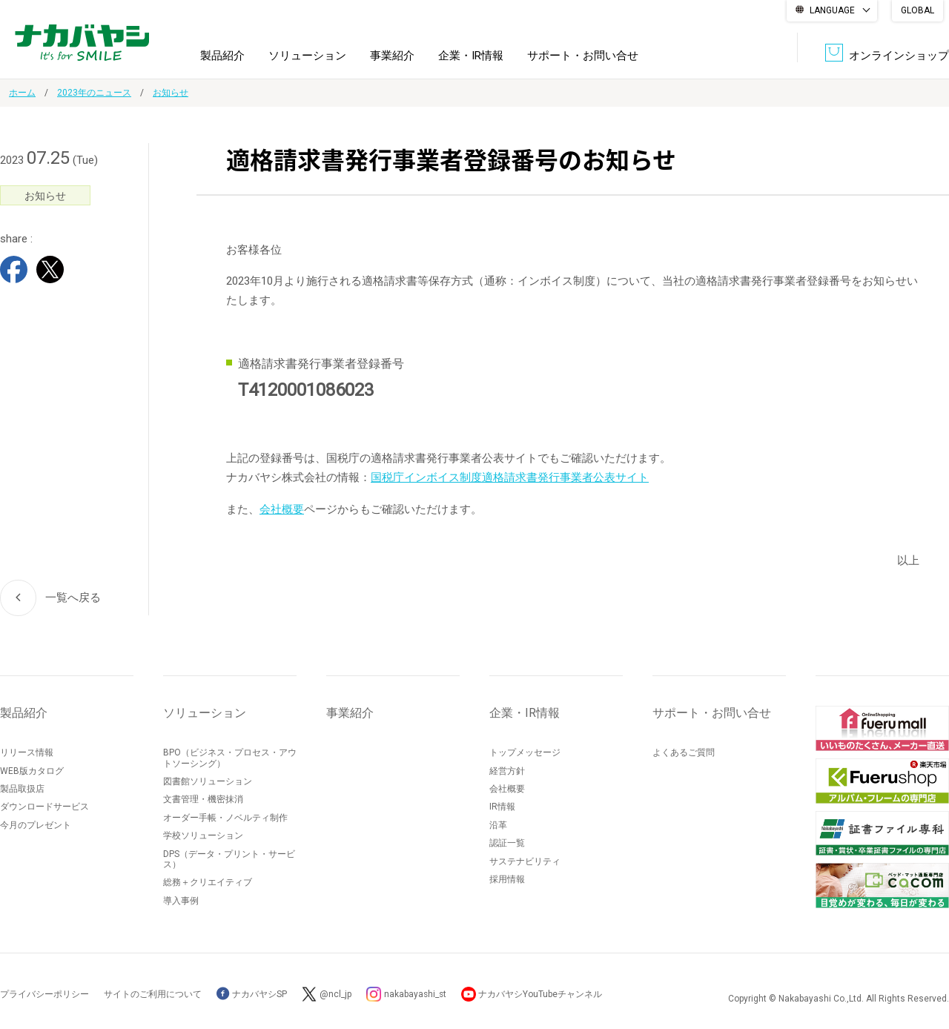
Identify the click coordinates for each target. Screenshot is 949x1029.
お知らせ (170, 92)
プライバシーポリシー (44, 993)
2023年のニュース (94, 92)
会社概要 (281, 508)
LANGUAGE (832, 10)
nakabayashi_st (416, 993)
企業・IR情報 (470, 55)
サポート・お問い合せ (582, 55)
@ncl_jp (335, 993)
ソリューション (307, 55)
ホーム (22, 92)
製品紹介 (222, 55)
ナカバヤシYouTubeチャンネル (542, 993)
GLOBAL (917, 10)
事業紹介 (392, 55)
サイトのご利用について (153, 993)
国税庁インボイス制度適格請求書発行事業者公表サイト (510, 477)
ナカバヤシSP (251, 993)
